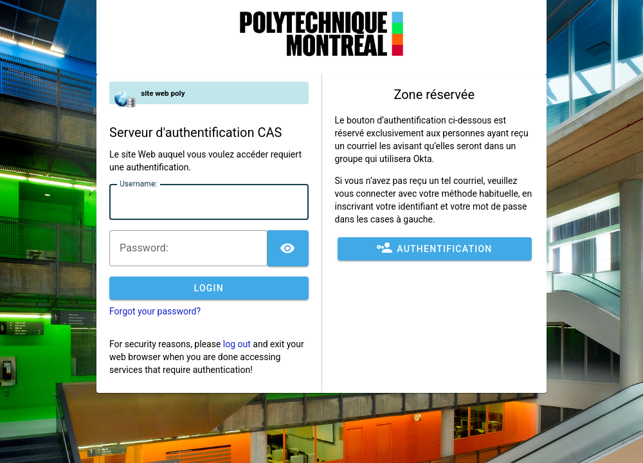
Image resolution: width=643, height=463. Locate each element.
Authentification (435, 249)
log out (237, 344)
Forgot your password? (155, 311)
